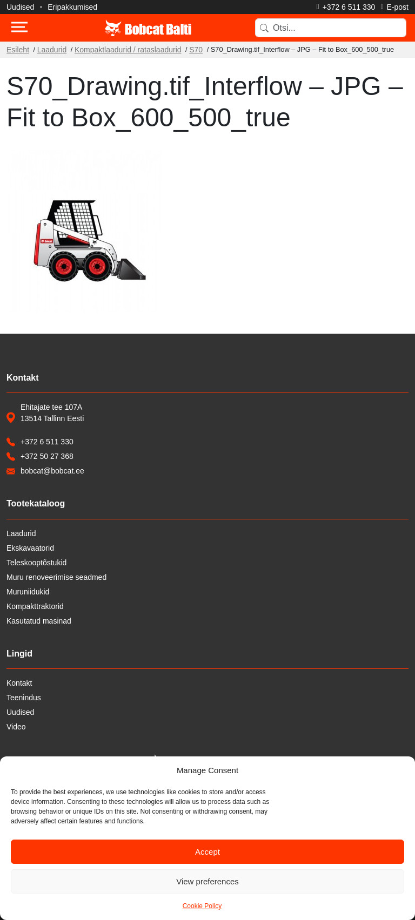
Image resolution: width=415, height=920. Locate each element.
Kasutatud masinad (38, 621)
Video (16, 726)
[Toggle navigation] (19, 28)
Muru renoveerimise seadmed (56, 577)
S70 (196, 49)
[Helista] (346, 7)
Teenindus (23, 697)
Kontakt (19, 683)
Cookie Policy (202, 906)
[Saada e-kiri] (394, 7)
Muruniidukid (27, 591)
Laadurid (52, 49)
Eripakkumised (72, 7)
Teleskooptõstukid (36, 562)
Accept (207, 851)
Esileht (17, 49)
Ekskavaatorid (30, 548)
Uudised (20, 7)
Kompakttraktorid (35, 606)
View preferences (207, 881)
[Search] (330, 27)
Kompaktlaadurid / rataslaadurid (128, 49)
